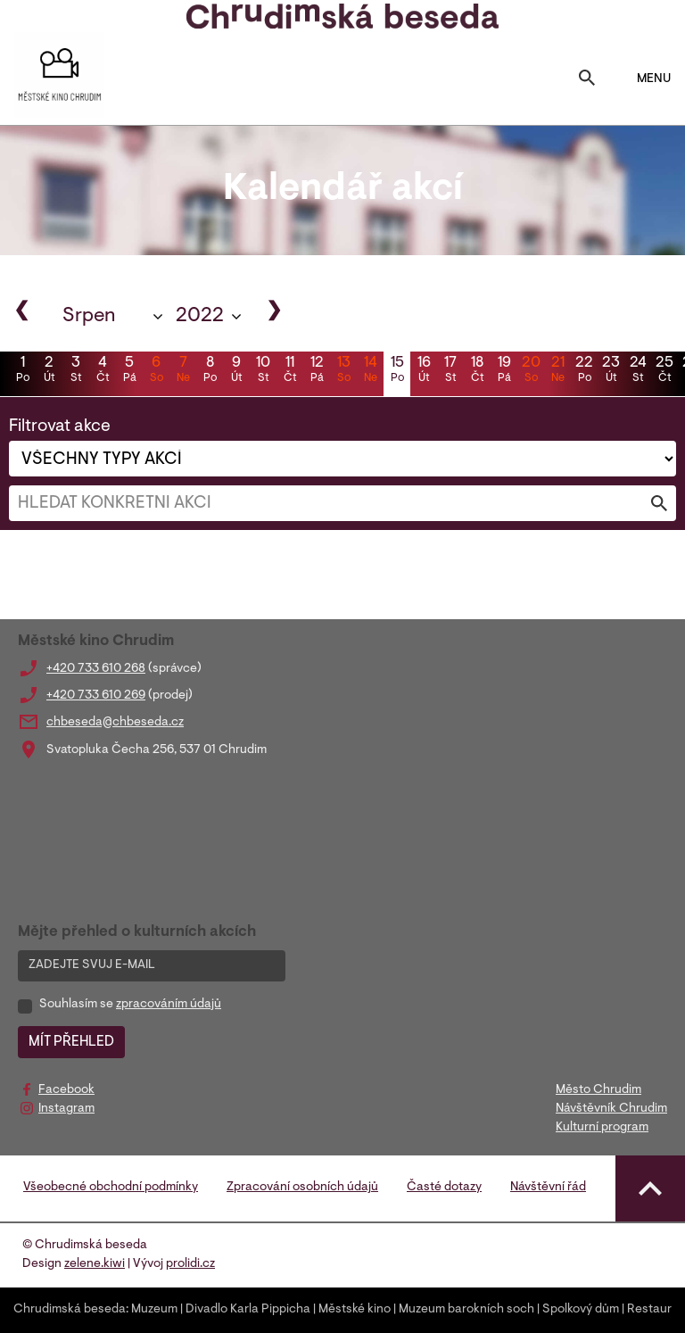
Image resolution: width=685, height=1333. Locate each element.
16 (423, 371)
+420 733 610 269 (95, 696)
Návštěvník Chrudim (611, 1109)
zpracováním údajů (168, 1004)
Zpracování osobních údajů (302, 1187)
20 (530, 371)
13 (343, 371)
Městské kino (354, 1310)
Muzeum (154, 1310)
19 (504, 371)
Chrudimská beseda (69, 1310)
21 (557, 371)
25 (664, 371)
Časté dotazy (444, 1187)
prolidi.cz (190, 1264)
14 (370, 371)
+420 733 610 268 (95, 669)
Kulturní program (602, 1128)
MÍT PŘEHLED (71, 1042)
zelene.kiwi (94, 1264)
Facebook (66, 1090)
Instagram (66, 1109)
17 (450, 371)
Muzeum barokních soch (466, 1310)
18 (477, 371)
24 (637, 371)
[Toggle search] (587, 79)
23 (611, 371)
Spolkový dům (580, 1310)
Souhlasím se (130, 1004)
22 (584, 371)
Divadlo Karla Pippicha (248, 1310)
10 (263, 371)
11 (289, 371)
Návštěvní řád (548, 1187)
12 (316, 371)
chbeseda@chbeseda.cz (115, 722)
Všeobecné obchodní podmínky (110, 1187)
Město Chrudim (598, 1090)
